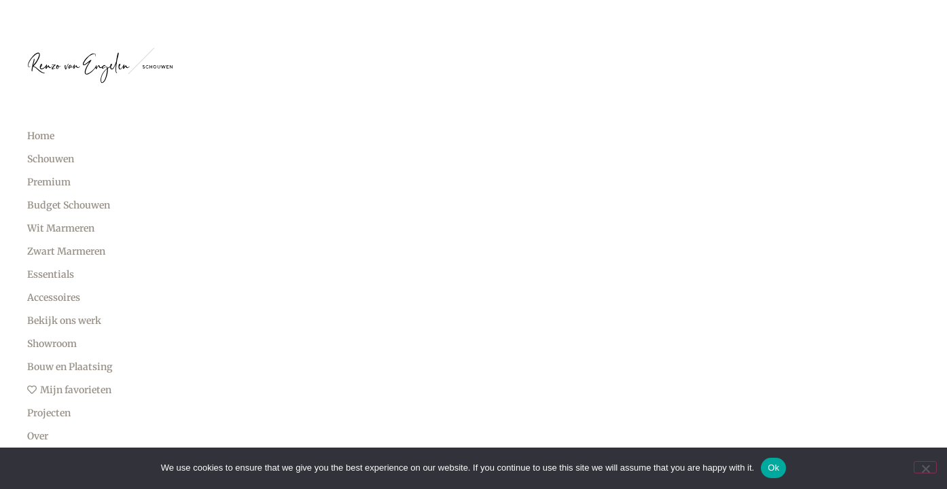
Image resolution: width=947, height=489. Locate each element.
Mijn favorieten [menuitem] (69, 390)
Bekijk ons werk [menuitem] (64, 320)
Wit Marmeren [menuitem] (60, 228)
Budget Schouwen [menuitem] (68, 205)
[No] (925, 467)
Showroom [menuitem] (52, 344)
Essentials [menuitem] (50, 274)
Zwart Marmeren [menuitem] (66, 251)
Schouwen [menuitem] (50, 159)
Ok (773, 468)
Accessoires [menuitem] (53, 297)
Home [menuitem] (40, 136)
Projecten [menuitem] (49, 413)
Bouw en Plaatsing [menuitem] (70, 367)
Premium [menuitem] (49, 182)
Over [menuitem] (37, 436)
